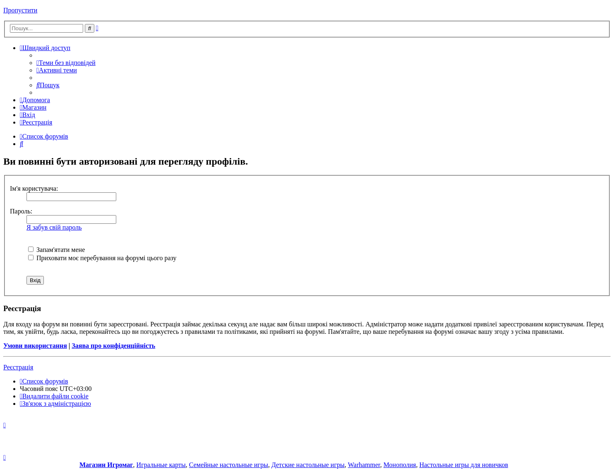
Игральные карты (161, 464)
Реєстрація (18, 367)
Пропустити (20, 10)
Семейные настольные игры (228, 464)
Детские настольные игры (308, 464)
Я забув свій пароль (54, 227)
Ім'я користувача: (34, 188)
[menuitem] (66, 62)
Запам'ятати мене (56, 249)
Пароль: (21, 211)
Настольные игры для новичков (463, 464)
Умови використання (35, 345)
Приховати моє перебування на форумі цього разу (102, 257)
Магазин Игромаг (106, 464)
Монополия (400, 464)
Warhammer (364, 464)
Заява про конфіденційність (113, 345)
